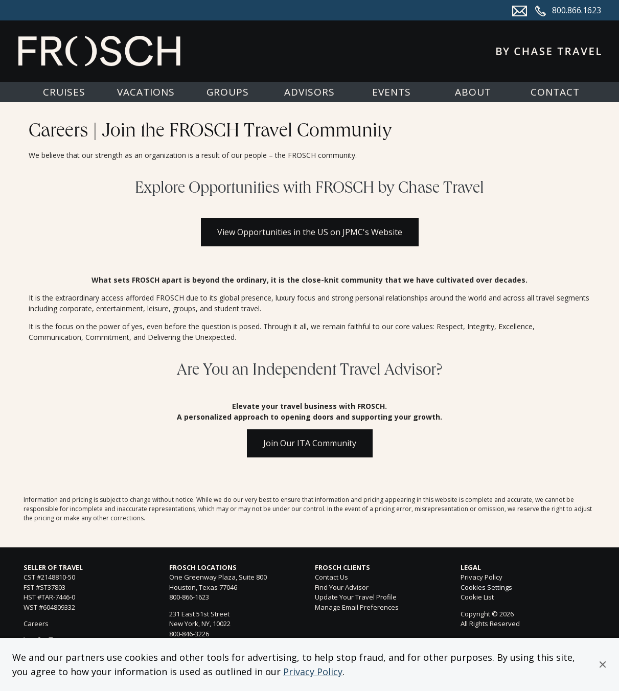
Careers (36, 623)
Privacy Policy (312, 671)
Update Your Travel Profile (356, 597)
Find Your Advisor (342, 587)
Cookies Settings (486, 588)
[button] (603, 664)
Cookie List (477, 597)
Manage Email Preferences (357, 607)
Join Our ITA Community (309, 443)
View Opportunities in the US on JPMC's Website (309, 232)
